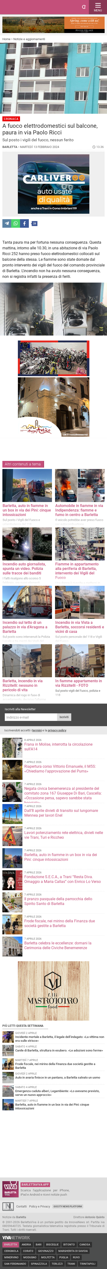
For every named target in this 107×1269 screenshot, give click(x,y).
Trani (71, 1263)
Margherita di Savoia (73, 1251)
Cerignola (11, 1251)
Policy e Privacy (39, 1206)
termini (37, 730)
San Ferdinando (15, 1263)
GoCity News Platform (68, 1206)
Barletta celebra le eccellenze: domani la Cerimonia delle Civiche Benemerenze (58, 945)
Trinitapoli (87, 1263)
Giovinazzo (46, 1251)
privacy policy (57, 730)
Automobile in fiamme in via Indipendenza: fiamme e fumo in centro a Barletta (79, 510)
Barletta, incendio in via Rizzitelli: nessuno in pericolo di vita (23, 685)
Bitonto (69, 1244)
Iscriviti (64, 717)
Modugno (29, 1257)
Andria (26, 1244)
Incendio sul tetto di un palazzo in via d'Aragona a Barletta (25, 627)
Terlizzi (57, 1263)
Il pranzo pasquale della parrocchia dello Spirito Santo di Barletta (58, 901)
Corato (28, 1251)
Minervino (11, 1257)
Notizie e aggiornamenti (29, 39)
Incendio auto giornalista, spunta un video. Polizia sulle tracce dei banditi (24, 568)
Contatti (21, 1206)
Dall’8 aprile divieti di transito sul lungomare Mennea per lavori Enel (61, 813)
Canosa (85, 1244)
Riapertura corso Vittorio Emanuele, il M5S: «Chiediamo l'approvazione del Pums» (60, 768)
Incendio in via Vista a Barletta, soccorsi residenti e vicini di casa (79, 627)
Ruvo (76, 1257)
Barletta (10, 1244)
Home (6, 39)
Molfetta (48, 1257)
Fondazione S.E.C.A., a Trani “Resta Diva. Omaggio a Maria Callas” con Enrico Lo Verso (62, 879)
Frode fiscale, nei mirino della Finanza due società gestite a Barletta (59, 923)
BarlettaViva (26, 7)
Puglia (63, 1257)
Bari (38, 1244)
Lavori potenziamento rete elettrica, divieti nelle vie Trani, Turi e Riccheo (63, 835)
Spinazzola (39, 1263)
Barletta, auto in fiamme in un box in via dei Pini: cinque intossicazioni (27, 510)
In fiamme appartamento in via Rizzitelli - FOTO (78, 683)
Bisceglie (52, 1244)
